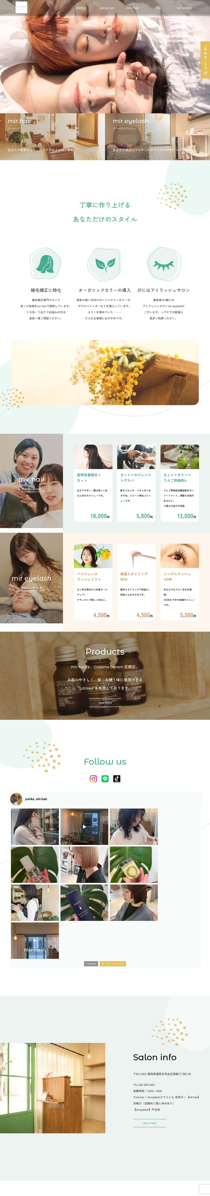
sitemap (163, 1170)
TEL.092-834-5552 (144, 1009)
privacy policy (168, 1160)
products (184, 8)
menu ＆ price (75, 1132)
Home (81, 8)
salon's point (74, 1142)
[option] (105, 56)
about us (107, 8)
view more (105, 702)
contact (163, 1151)
